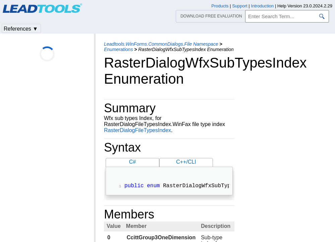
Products (219, 5)
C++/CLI (186, 162)
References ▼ (21, 29)
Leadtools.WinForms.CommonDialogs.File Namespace (161, 44)
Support (239, 5)
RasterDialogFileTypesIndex (137, 130)
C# (132, 162)
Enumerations (118, 49)
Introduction (262, 5)
